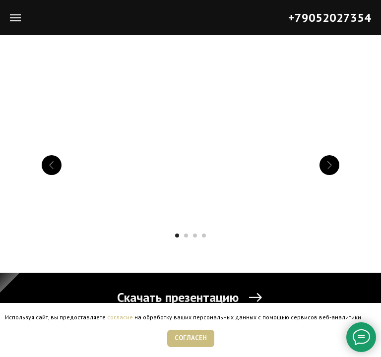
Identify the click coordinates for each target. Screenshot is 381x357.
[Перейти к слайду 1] (177, 236)
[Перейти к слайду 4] (204, 236)
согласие (120, 317)
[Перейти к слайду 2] (186, 236)
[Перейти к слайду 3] (195, 236)
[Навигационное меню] (15, 17)
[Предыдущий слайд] (52, 165)
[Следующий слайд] (329, 165)
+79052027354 (329, 17)
